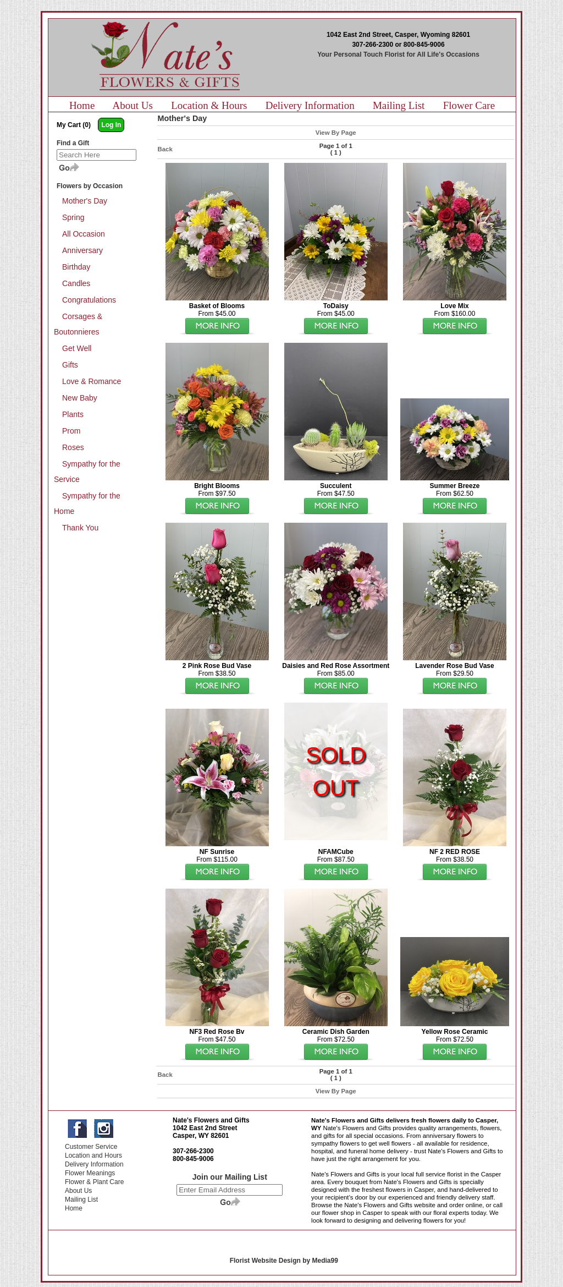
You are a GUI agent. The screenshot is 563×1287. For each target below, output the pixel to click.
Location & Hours (209, 105)
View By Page (336, 132)
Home (82, 105)
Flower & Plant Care (94, 1182)
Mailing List (398, 105)
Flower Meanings (90, 1173)
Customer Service (91, 1147)
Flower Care (469, 105)
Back (165, 149)
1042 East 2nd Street (205, 1128)
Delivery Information (310, 105)
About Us (133, 105)
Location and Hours (93, 1155)
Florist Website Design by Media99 (284, 1260)
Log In (111, 125)
